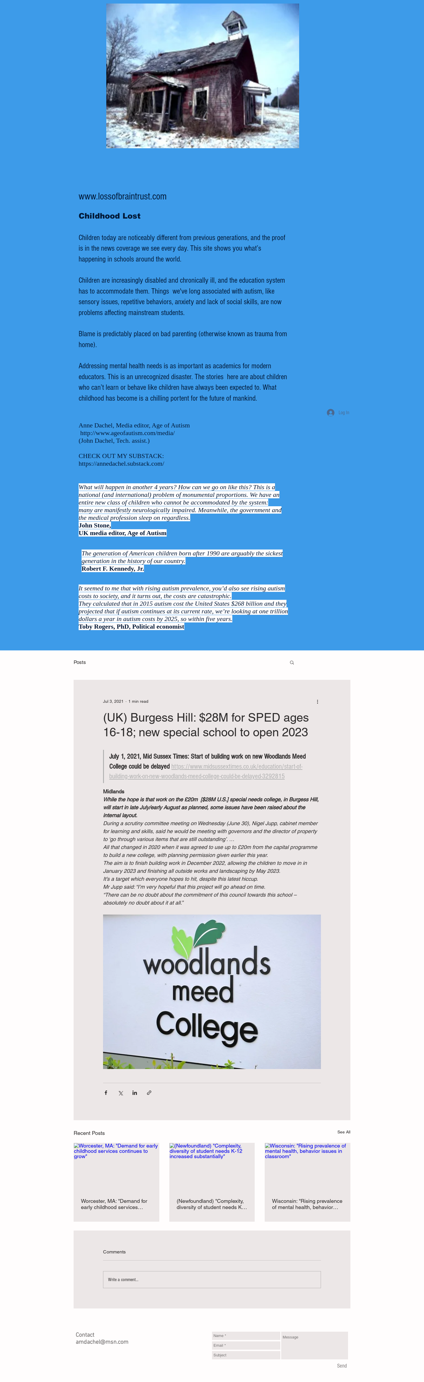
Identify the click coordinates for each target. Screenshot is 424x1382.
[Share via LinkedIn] (135, 1092)
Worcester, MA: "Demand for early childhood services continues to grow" (114, 1204)
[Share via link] (149, 1092)
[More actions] (317, 701)
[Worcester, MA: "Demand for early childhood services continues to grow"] (116, 1167)
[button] (292, 662)
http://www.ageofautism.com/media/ (127, 433)
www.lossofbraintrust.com (123, 196)
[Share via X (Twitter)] (120, 1092)
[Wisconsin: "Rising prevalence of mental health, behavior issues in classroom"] (307, 1167)
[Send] (342, 1366)
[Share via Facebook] (106, 1092)
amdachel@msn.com (102, 1342)
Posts (80, 662)
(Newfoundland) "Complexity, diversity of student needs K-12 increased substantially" (210, 1204)
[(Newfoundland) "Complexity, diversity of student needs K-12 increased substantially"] (212, 1167)
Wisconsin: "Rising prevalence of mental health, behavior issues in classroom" (307, 1204)
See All (343, 1132)
